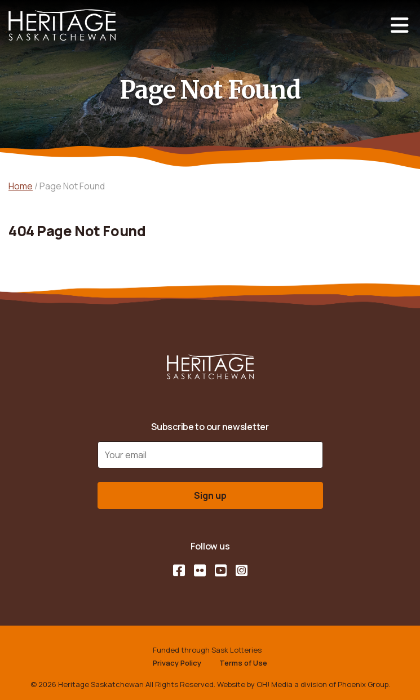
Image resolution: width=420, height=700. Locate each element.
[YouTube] (221, 570)
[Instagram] (241, 570)
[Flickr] (200, 570)
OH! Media (275, 684)
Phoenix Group (363, 684)
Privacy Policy (177, 663)
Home (20, 186)
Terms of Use (243, 663)
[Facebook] (179, 570)
